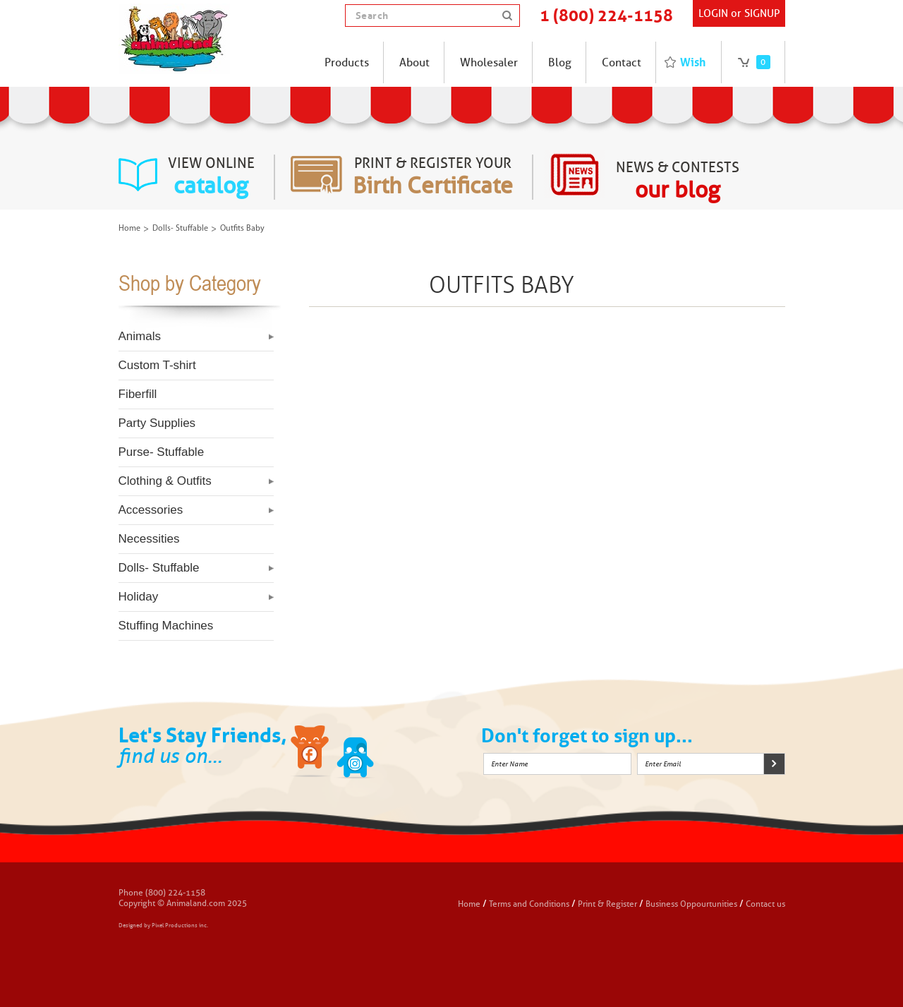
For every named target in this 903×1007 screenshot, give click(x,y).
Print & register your (433, 177)
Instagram (400, 753)
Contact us (765, 903)
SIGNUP (762, 13)
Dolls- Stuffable (180, 228)
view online (211, 177)
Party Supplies (157, 423)
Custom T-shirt (157, 365)
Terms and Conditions (530, 903)
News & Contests (677, 181)
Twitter (355, 753)
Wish (692, 62)
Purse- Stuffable (162, 452)
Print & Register (607, 903)
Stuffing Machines (166, 625)
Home (129, 228)
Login (713, 13)
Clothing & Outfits (165, 481)
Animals (140, 336)
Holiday (139, 596)
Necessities (149, 538)
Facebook (311, 753)
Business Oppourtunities (691, 903)
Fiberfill (138, 394)
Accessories (151, 510)
